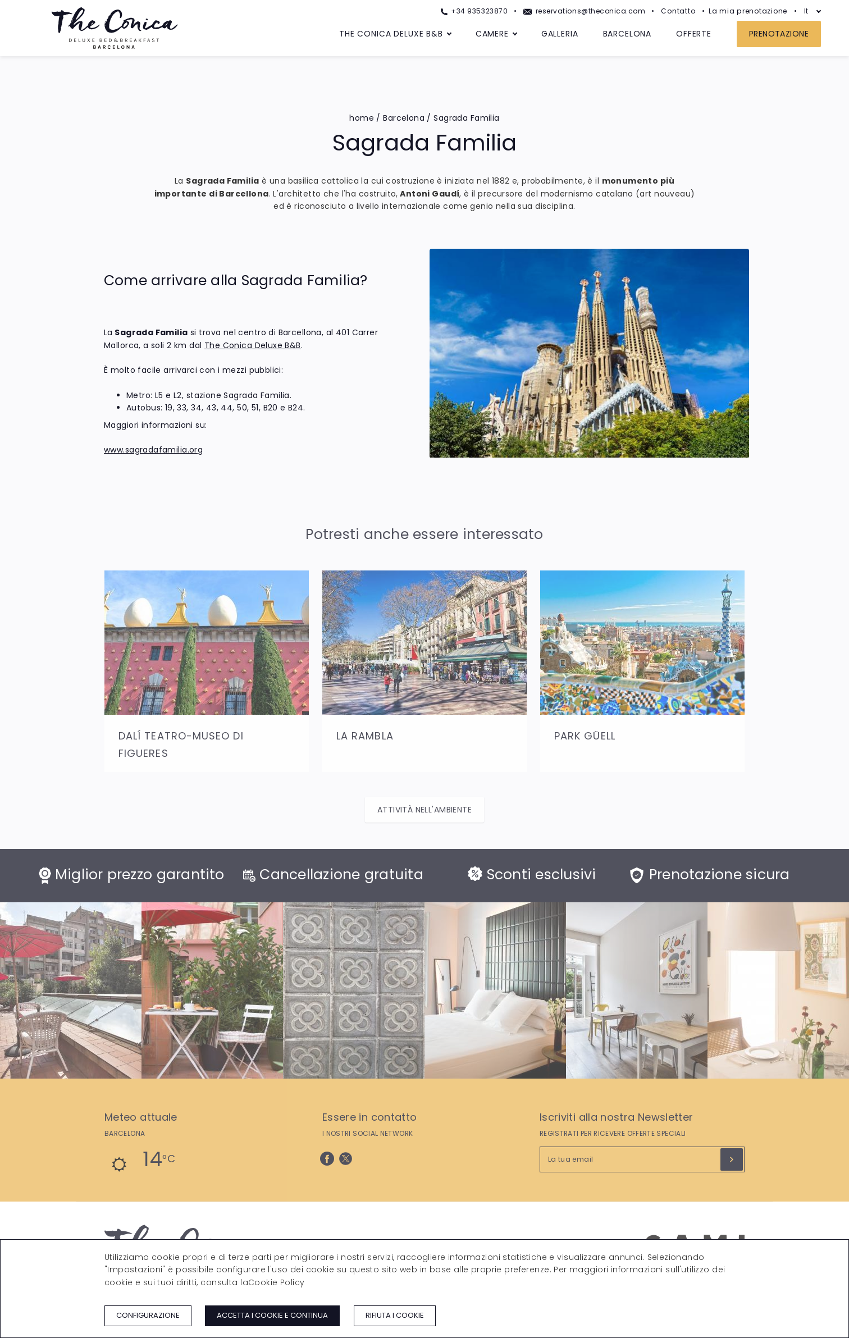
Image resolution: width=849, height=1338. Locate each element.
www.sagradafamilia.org (153, 449)
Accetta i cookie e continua (272, 1315)
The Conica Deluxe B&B (391, 33)
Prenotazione (779, 33)
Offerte (693, 33)
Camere (492, 33)
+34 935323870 (474, 11)
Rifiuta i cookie (395, 1315)
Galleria (559, 33)
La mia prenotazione (748, 11)
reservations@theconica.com (584, 11)
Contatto (678, 11)
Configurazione (148, 1315)
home (361, 118)
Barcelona (627, 33)
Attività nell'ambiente (424, 809)
